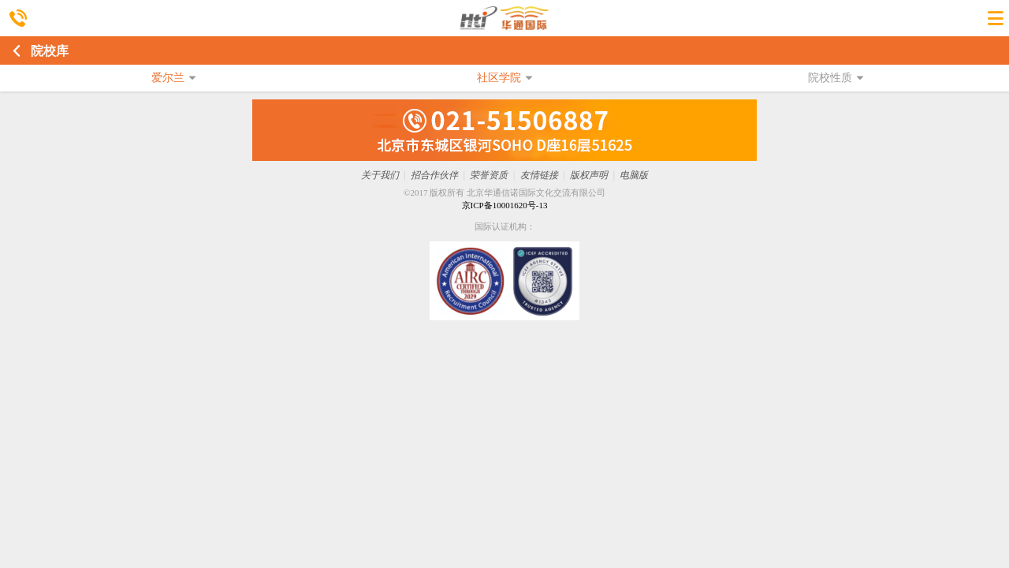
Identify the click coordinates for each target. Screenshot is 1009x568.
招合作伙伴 (434, 175)
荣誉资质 (489, 175)
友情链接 (539, 175)
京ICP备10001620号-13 (505, 205)
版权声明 (589, 175)
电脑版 (634, 175)
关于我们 (380, 175)
